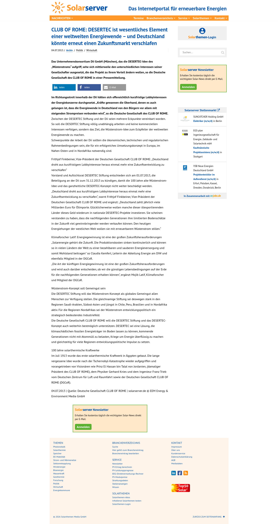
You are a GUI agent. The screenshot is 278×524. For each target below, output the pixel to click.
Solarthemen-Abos (121, 497)
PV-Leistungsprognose (122, 470)
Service (182, 18)
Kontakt (219, 18)
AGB (173, 460)
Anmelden (83, 427)
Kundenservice (178, 453)
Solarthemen (201, 18)
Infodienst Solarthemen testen (126, 500)
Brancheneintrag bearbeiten (125, 453)
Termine (138, 18)
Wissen (115, 487)
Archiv (69, 50)
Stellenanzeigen (120, 483)
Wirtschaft (91, 50)
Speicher (57, 453)
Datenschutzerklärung (181, 456)
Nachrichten (61, 18)
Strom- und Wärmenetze (64, 460)
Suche (115, 446)
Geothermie (59, 476)
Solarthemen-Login (121, 504)
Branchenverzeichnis (160, 18)
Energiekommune (61, 490)
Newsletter (117, 463)
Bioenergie (58, 470)
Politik (79, 50)
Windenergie (59, 466)
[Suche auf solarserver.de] (223, 52)
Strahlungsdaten (120, 480)
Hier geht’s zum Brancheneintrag (127, 450)
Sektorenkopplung (62, 463)
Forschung (58, 480)
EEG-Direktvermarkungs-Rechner (127, 473)
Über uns (175, 450)
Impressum (176, 446)
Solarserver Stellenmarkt (202, 110)
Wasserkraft (58, 473)
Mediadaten (177, 463)
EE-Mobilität (59, 456)
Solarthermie (59, 450)
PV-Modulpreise (119, 477)
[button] (64, 87)
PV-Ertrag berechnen (122, 467)
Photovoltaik (59, 446)
